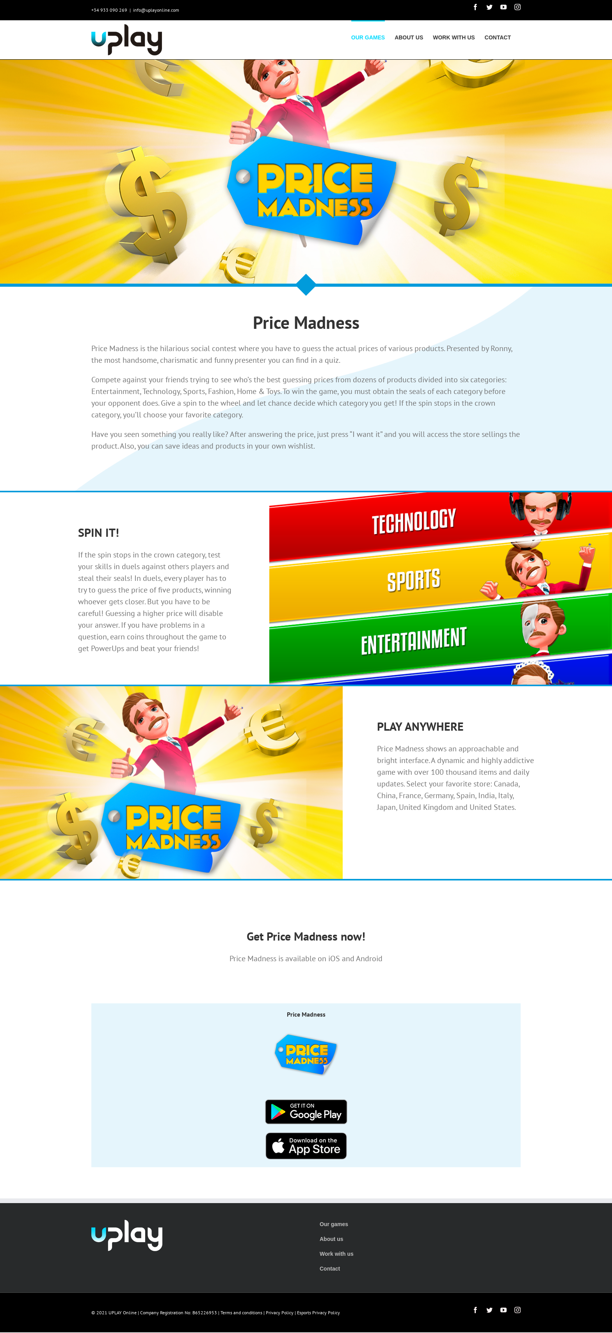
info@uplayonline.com (156, 10)
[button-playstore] (306, 1105)
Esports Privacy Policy (318, 1312)
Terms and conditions (241, 1312)
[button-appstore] (306, 1138)
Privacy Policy (280, 1312)
